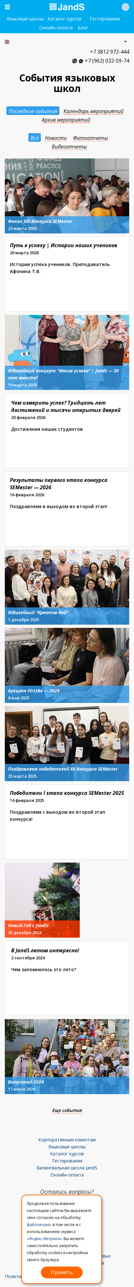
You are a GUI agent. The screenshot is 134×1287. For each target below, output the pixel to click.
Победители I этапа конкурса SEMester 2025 (67, 792)
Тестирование (104, 19)
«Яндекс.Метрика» (44, 1238)
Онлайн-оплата (56, 28)
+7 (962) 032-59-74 (107, 60)
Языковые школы (25, 19)
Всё (35, 138)
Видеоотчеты (69, 147)
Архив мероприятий (66, 120)
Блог (83, 28)
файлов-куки (39, 1224)
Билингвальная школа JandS (67, 1168)
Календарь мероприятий (93, 111)
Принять (62, 1272)
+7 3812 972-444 (109, 51)
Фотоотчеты (90, 138)
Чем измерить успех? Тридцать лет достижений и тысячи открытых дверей (66, 406)
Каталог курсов (64, 19)
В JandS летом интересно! (45, 950)
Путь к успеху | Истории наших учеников (63, 245)
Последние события (33, 111)
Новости (56, 138)
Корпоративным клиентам (67, 1140)
